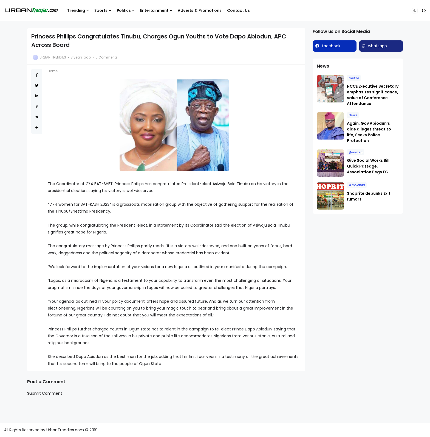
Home (53, 71)
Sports (101, 10)
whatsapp (377, 46)
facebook (331, 46)
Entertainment (154, 10)
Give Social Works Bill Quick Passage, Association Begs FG (368, 166)
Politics (124, 10)
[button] (415, 10)
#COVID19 (357, 185)
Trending (76, 10)
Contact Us (238, 10)
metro (354, 78)
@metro (356, 152)
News (353, 115)
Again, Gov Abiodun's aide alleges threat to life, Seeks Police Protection (369, 132)
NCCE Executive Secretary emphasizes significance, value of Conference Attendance (372, 94)
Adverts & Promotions (200, 10)
